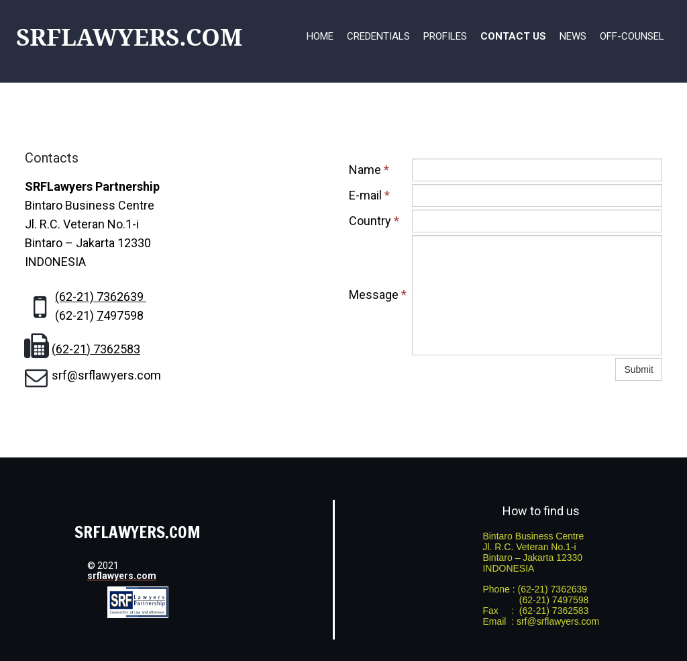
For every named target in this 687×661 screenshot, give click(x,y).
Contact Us (513, 36)
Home (320, 36)
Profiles (445, 36)
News (573, 36)
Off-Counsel (632, 36)
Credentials (378, 36)
